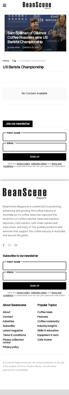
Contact (8, 316)
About (6, 312)
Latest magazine (13, 330)
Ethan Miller (15, 47)
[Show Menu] (4, 5)
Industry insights (47, 326)
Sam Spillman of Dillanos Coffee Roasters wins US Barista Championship (27, 37)
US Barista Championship (32, 61)
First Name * (14, 133)
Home (6, 61)
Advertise (8, 321)
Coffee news (44, 312)
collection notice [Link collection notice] (39, 163)
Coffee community (48, 321)
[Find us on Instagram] (9, 245)
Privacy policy (11, 347)
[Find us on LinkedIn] (16, 245)
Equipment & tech (48, 335)
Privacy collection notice (13, 341)
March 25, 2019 (30, 47)
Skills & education (48, 330)
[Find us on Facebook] (4, 245)
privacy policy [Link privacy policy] (23, 163)
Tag (14, 61)
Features (42, 316)
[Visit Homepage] (37, 5)
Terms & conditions (14, 335)
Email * (11, 143)
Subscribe (9, 326)
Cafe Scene (44, 339)
